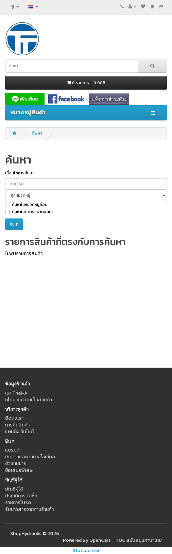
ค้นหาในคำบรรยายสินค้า (29, 212)
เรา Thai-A (16, 393)
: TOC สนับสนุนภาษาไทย (136, 540)
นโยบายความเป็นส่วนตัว (28, 399)
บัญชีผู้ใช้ (14, 489)
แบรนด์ (12, 450)
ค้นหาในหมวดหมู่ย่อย (26, 205)
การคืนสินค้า (17, 424)
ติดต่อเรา (14, 418)
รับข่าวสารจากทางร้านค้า (29, 509)
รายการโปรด (18, 502)
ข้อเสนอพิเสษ (19, 470)
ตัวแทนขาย (16, 463)
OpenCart (99, 540)
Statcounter (86, 550)
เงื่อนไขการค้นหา (19, 173)
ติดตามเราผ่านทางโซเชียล (30, 456)
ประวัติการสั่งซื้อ (21, 495)
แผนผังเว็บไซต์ (19, 431)
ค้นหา (37, 133)
